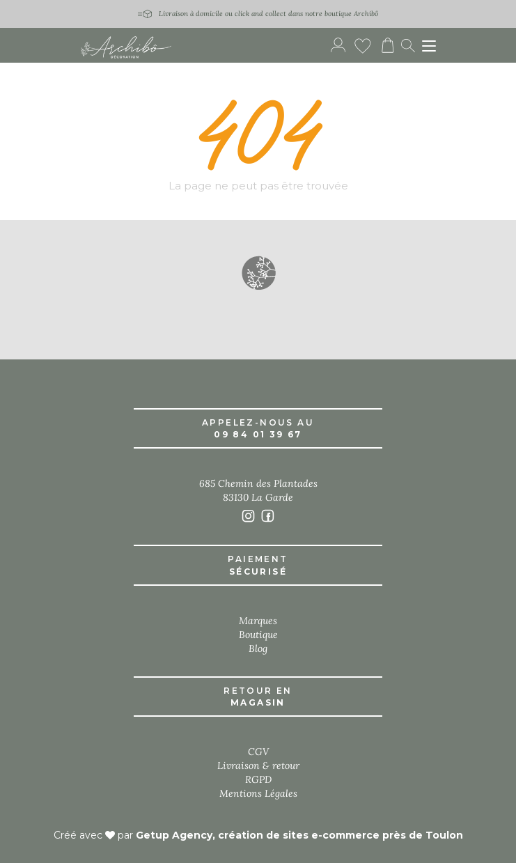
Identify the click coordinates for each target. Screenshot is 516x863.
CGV (258, 751)
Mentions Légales (258, 793)
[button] (258, 272)
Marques (258, 620)
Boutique (258, 634)
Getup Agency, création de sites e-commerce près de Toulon (299, 835)
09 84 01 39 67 (258, 434)
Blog (258, 648)
